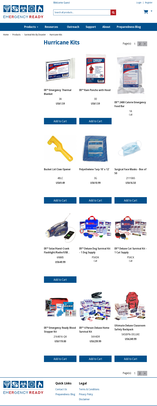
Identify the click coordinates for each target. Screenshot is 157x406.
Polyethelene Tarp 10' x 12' (94, 169)
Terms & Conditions (89, 389)
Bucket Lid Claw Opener (57, 169)
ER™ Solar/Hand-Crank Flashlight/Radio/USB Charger (56, 252)
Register (148, 2)
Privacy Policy (86, 394)
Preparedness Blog (65, 394)
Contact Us (61, 389)
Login (138, 2)
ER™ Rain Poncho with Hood (94, 90)
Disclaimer (84, 399)
